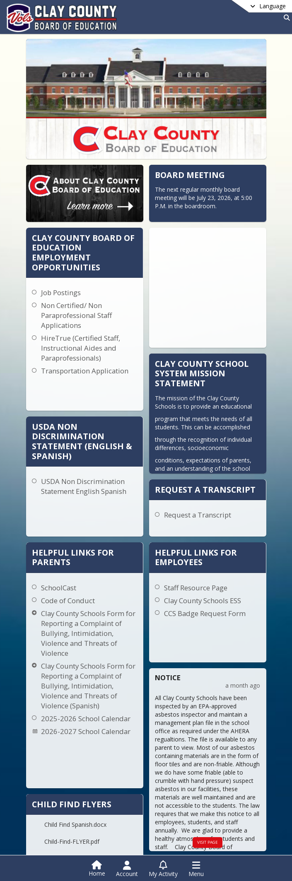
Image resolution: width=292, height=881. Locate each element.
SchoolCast (57, 507)
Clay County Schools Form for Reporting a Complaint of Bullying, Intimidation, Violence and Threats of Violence (78, 553)
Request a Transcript (223, 444)
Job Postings (112, 266)
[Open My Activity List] (163, 869)
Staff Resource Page (168, 507)
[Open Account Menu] (127, 869)
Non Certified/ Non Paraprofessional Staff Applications (127, 288)
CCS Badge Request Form (178, 533)
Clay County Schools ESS (175, 520)
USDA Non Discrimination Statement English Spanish (107, 411)
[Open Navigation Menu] (196, 869)
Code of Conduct (67, 520)
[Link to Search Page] (285, 18)
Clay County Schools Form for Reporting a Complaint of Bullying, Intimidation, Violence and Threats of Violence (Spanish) (78, 610)
